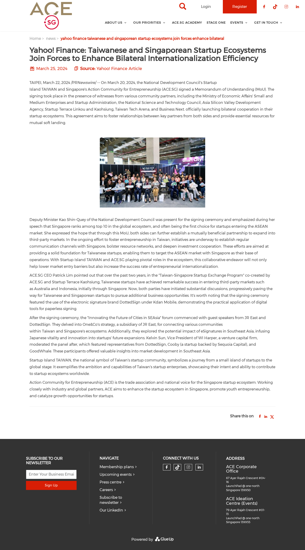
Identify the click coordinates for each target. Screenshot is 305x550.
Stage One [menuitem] (216, 22)
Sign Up (51, 485)
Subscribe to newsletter (111, 500)
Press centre (110, 482)
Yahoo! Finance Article (119, 68)
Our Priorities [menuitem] (147, 22)
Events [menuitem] (236, 22)
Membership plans (117, 467)
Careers (106, 490)
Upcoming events (116, 474)
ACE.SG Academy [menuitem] (187, 22)
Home (35, 38)
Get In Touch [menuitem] (266, 22)
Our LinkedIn (111, 510)
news (50, 38)
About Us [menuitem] (113, 22)
